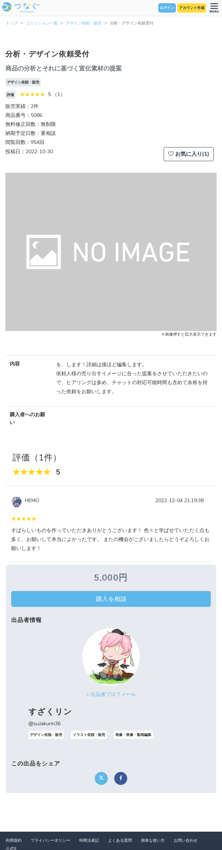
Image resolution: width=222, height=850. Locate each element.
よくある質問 (120, 840)
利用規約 (14, 840)
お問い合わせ (185, 840)
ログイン (167, 7)
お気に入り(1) (188, 154)
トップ (12, 23)
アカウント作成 (191, 7)
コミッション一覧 (42, 23)
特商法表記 (89, 840)
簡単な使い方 (153, 840)
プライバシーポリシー (50, 840)
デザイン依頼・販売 (84, 23)
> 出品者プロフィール (111, 694)
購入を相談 (111, 599)
